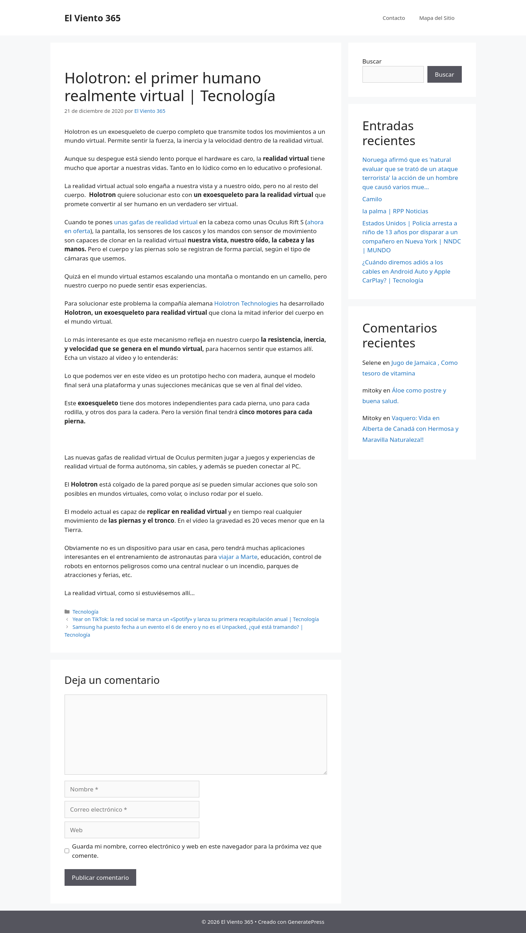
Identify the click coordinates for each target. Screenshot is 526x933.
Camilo (372, 199)
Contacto (394, 17)
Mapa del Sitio (436, 17)
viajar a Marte (238, 557)
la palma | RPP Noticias (395, 211)
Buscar (372, 61)
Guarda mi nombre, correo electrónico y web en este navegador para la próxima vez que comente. (197, 851)
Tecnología (86, 611)
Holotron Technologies (245, 303)
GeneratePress (306, 921)
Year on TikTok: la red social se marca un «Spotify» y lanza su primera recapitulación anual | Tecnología (196, 619)
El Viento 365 (93, 18)
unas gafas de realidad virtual (156, 222)
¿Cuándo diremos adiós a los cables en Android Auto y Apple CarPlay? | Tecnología (406, 271)
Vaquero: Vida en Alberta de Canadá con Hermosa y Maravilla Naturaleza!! (410, 429)
